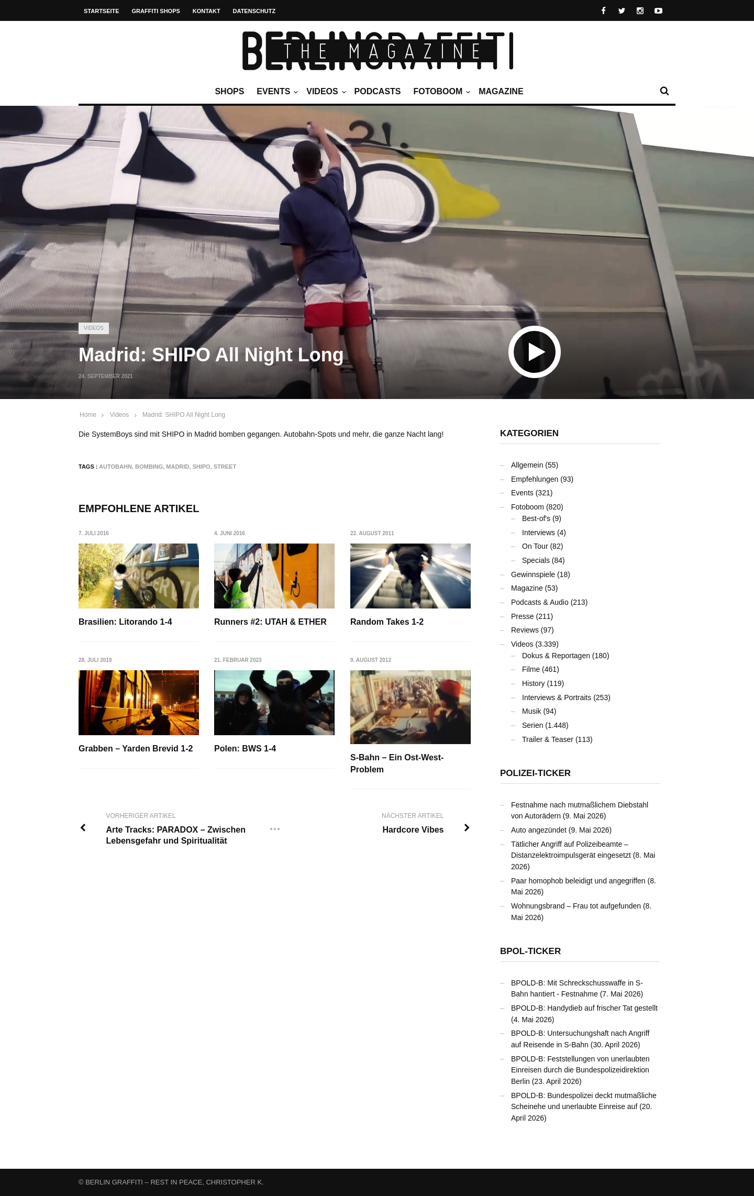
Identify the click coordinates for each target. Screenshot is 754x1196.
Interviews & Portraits (556, 697)
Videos (324, 91)
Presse (522, 616)
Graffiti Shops (156, 11)
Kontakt (206, 11)
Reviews (525, 630)
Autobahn (115, 466)
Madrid (177, 466)
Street (225, 466)
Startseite (101, 11)
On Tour (535, 546)
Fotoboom (440, 91)
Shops (229, 91)
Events (276, 91)
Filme (531, 669)
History (533, 683)
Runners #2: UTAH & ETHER (271, 621)
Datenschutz (254, 11)
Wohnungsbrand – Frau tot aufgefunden (576, 906)
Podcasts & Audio (540, 602)
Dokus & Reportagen (556, 655)
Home (88, 414)
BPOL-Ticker (530, 951)
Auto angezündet (539, 830)
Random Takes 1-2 (387, 621)
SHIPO (201, 466)
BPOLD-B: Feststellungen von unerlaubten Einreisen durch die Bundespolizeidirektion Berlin (580, 1070)
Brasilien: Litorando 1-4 (125, 621)
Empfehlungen (534, 479)
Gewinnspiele (533, 574)
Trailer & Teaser (547, 739)
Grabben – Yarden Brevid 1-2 (136, 749)
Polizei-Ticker (535, 773)
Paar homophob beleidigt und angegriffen (578, 881)
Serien (532, 725)
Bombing (149, 466)
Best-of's (536, 518)
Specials (536, 560)
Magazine (501, 91)
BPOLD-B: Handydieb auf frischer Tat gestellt (584, 1008)
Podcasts (377, 91)
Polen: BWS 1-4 (245, 749)
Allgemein (527, 465)
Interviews (538, 532)
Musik (531, 711)
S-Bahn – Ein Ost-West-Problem (397, 764)
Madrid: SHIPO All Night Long (183, 414)
